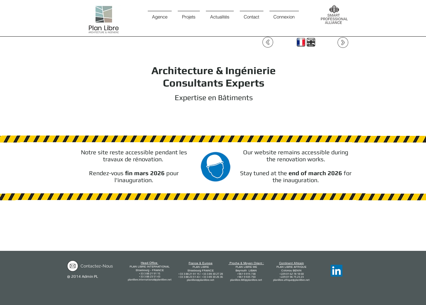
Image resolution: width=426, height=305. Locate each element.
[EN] (311, 42)
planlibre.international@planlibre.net (150, 279)
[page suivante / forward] (343, 42)
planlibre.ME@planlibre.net (246, 279)
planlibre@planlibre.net (200, 279)
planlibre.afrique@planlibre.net (291, 279)
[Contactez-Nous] (96, 266)
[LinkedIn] (336, 271)
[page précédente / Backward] (268, 42)
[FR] (301, 42)
